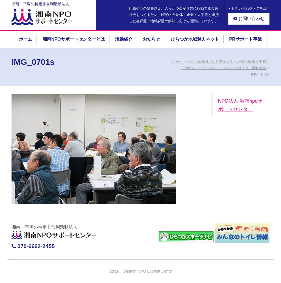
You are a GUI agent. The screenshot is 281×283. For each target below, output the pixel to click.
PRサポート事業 (245, 39)
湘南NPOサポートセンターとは (74, 39)
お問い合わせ (249, 18)
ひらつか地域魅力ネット (195, 39)
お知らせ (151, 39)
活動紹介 (124, 39)
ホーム (25, 39)
